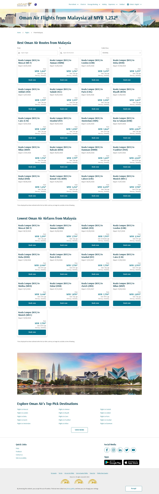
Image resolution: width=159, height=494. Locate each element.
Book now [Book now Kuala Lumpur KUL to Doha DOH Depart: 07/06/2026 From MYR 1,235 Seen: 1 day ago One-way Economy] (127, 80)
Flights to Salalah (105, 409)
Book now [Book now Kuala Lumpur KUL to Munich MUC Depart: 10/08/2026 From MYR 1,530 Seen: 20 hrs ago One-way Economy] (32, 332)
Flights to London (22, 413)
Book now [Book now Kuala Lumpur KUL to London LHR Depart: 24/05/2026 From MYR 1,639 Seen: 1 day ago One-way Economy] (95, 80)
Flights (27, 33)
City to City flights (69, 473)
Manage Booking (94, 4)
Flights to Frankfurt (65, 420)
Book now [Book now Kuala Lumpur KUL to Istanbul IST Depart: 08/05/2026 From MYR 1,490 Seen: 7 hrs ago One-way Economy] (63, 138)
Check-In (83, 4)
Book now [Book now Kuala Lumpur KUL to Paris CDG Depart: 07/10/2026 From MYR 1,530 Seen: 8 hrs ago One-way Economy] (63, 274)
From (18, 48)
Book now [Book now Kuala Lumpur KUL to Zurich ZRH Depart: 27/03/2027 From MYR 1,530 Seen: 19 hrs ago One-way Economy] (95, 303)
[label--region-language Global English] (134, 4)
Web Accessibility (21, 458)
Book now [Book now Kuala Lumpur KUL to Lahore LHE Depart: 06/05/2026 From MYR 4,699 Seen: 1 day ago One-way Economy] (95, 196)
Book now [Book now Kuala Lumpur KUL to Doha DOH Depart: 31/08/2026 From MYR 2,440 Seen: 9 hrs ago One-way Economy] (32, 274)
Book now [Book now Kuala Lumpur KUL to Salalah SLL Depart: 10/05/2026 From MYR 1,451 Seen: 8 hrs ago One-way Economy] (63, 109)
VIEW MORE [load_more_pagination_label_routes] (79, 430)
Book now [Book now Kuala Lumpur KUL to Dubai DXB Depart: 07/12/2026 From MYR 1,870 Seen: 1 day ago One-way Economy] (63, 303)
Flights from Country (102, 473)
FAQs (17, 448)
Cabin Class (105, 48)
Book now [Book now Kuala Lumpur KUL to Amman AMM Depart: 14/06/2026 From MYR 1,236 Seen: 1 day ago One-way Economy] (63, 80)
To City (60, 473)
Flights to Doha (22, 416)
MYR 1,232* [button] (106, 18)
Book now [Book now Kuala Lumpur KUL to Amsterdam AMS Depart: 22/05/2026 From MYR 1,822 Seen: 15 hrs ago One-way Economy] (95, 138)
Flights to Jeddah (105, 413)
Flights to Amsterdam (23, 423)
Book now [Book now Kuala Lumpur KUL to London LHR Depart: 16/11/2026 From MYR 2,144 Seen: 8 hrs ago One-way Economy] (127, 245)
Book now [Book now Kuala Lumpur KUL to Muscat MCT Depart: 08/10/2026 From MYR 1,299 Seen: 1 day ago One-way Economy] (32, 245)
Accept (133, 488)
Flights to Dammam (106, 423)
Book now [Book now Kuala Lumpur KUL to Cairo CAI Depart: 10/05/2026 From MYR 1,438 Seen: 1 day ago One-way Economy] (32, 138)
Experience (114, 4)
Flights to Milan (63, 423)
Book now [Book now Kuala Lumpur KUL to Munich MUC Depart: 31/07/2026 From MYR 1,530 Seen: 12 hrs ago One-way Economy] (127, 196)
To (60, 48)
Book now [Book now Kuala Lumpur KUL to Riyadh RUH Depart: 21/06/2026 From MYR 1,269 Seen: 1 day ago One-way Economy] (127, 109)
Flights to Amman (64, 409)
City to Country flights (82, 473)
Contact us (19, 455)
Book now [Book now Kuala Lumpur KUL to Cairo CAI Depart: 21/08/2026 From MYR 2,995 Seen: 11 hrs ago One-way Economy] (127, 274)
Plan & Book (74, 4)
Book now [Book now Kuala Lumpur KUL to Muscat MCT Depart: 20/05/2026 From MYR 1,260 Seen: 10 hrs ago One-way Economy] (32, 80)
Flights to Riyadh (64, 413)
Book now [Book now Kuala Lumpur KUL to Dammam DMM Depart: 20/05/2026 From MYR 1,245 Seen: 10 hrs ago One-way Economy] (95, 167)
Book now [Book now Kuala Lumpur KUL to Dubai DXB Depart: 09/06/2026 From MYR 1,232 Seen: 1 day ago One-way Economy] (32, 196)
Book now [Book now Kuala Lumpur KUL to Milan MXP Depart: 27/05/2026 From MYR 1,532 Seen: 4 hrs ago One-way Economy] (32, 167)
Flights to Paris (104, 416)
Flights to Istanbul (105, 420)
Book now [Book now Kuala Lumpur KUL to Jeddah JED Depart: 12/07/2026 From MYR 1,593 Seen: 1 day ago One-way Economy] (32, 109)
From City (92, 473)
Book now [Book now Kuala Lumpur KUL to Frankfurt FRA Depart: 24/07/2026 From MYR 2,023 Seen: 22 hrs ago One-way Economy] (127, 167)
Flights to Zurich (22, 420)
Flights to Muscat (22, 409)
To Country (54, 473)
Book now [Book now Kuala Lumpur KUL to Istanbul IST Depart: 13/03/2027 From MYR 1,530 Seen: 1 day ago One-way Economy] (95, 274)
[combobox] (39, 53)
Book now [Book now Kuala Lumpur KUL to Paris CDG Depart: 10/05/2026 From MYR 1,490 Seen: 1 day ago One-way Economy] (95, 109)
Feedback (19, 452)
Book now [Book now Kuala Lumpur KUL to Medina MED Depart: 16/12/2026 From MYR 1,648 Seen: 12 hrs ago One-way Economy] (32, 303)
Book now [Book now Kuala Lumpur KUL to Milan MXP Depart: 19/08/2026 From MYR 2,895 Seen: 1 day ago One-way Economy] (127, 303)
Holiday (104, 4)
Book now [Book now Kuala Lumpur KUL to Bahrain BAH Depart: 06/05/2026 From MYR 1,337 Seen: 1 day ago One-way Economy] (63, 167)
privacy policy (70, 489)
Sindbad (121, 4)
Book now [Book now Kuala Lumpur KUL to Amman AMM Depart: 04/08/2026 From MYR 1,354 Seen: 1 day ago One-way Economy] (63, 245)
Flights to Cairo (63, 416)
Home (19, 33)
